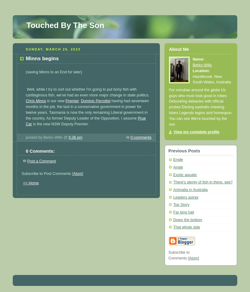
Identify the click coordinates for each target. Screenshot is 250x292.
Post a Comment (41, 161)
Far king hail (183, 212)
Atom (77, 174)
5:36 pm (76, 137)
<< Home (31, 183)
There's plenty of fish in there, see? (203, 182)
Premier (72, 101)
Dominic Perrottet (95, 101)
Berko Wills (202, 65)
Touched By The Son (65, 25)
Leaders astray (185, 197)
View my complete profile (196, 132)
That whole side (186, 227)
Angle (178, 167)
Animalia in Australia (190, 190)
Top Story (181, 205)
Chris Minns (36, 101)
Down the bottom (187, 220)
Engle (178, 160)
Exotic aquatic (185, 175)
